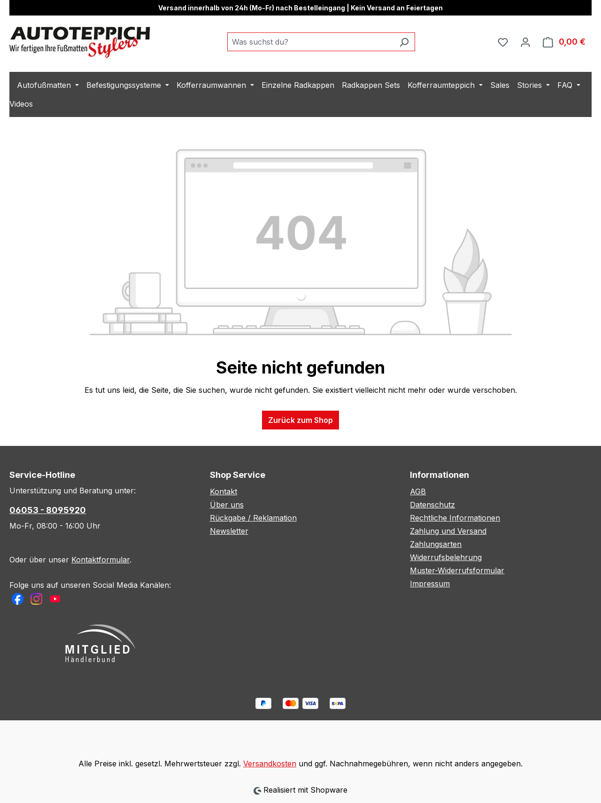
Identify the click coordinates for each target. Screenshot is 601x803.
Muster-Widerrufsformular (457, 570)
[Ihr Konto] (525, 41)
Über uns (227, 504)
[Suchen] (404, 41)
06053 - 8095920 (47, 510)
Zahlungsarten (436, 544)
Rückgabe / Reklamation (253, 517)
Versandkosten (269, 763)
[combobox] (310, 41)
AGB (418, 491)
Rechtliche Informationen (455, 517)
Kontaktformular (100, 559)
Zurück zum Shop (300, 420)
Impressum (430, 583)
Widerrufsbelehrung (446, 557)
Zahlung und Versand (448, 531)
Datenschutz (432, 504)
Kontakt (223, 491)
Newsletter (229, 531)
